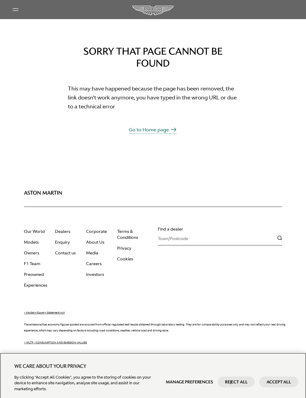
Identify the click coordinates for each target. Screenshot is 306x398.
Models (31, 242)
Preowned (34, 274)
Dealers (62, 231)
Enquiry (62, 242)
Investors (95, 274)
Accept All (279, 386)
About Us (95, 242)
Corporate (96, 231)
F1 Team (32, 263)
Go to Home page (153, 129)
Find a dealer (170, 229)
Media (92, 253)
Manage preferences (189, 386)
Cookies (125, 259)
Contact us (65, 253)
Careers (94, 263)
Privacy (124, 248)
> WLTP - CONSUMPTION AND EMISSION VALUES (55, 342)
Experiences (35, 285)
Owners (31, 253)
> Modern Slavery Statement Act (44, 312)
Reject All (236, 386)
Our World (34, 231)
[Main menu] (15, 9)
